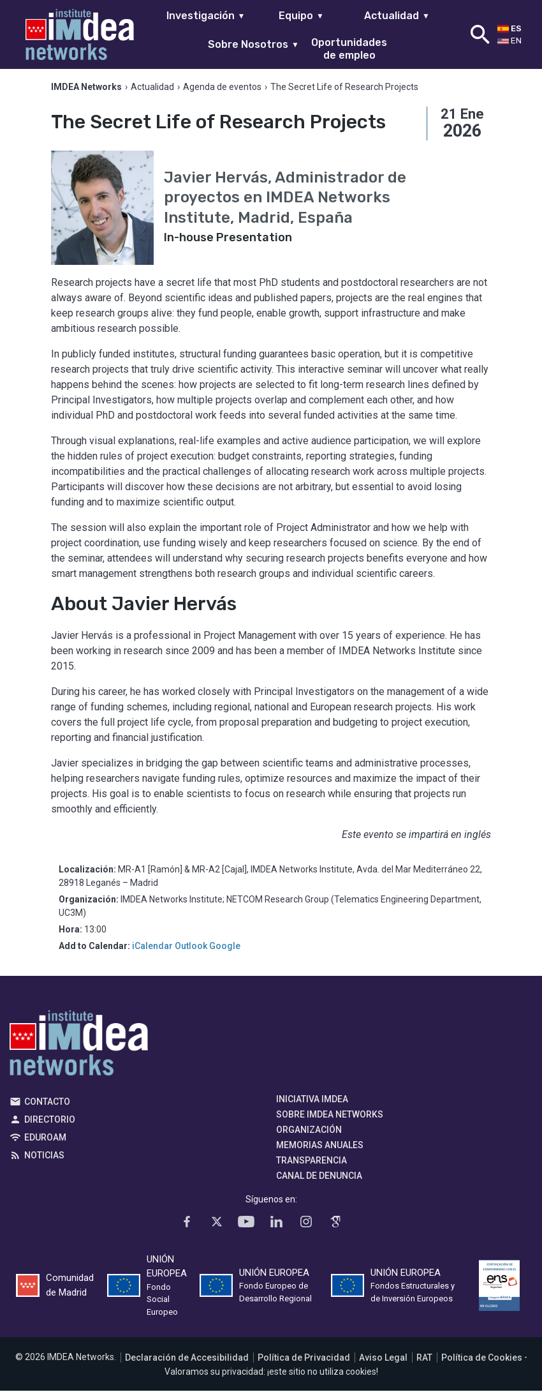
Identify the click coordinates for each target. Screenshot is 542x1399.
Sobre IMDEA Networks (329, 1122)
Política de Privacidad (304, 1365)
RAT (424, 1365)
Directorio (49, 1127)
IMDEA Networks (79, 1053)
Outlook (191, 953)
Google (224, 953)
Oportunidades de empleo (349, 48)
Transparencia (311, 1168)
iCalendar (152, 953)
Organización (309, 1137)
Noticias (44, 1163)
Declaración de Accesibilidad (187, 1365)
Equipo (301, 16)
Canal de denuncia (319, 1183)
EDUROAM (45, 1145)
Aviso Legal (383, 1365)
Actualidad (397, 16)
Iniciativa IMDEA (312, 1107)
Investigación (205, 16)
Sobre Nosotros (253, 44)
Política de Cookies (481, 1365)
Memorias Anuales (319, 1153)
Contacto (47, 1109)
